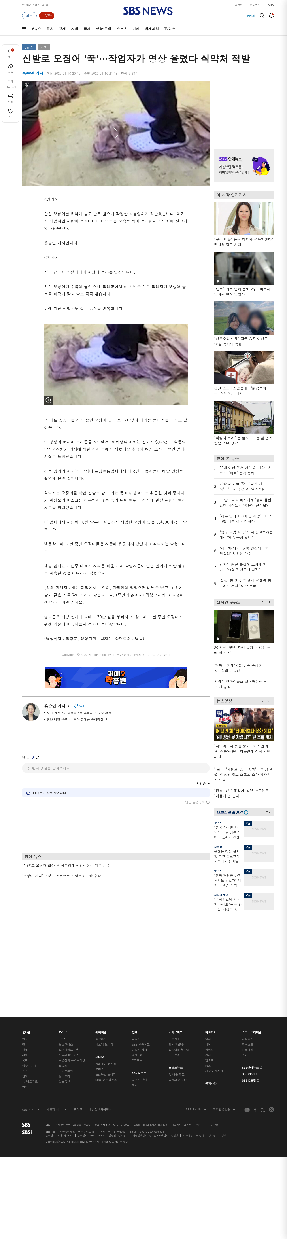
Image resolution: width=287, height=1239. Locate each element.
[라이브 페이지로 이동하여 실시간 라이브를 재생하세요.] (46, 15)
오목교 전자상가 (179, 978)
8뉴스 (36, 28)
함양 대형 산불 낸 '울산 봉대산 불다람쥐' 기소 (79, 719)
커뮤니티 (247, 948)
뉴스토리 (64, 975)
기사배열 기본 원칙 (193, 1034)
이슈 (25, 985)
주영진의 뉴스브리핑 (72, 959)
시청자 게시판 (214, 970)
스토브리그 (176, 954)
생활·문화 (103, 28)
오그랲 (218, 847)
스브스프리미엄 (252, 930)
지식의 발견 (221, 895)
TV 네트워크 (30, 980)
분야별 (26, 930)
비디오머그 (176, 930)
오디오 (99, 954)
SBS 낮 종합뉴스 (106, 978)
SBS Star (249, 972)
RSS (208, 964)
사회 (74, 28)
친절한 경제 (139, 948)
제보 (208, 943)
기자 (208, 954)
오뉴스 (63, 964)
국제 (87, 28)
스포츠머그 (176, 938)
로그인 (239, 5)
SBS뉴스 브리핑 (105, 973)
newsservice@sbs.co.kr (152, 1030)
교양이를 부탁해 (179, 948)
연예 (136, 28)
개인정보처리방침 (100, 1008)
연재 (135, 930)
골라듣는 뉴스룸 (105, 963)
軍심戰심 (101, 938)
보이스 (99, 968)
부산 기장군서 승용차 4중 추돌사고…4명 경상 (79, 713)
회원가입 (255, 5)
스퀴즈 (246, 954)
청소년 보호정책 (218, 1034)
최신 (25, 938)
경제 (62, 28)
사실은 (136, 938)
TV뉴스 (170, 28)
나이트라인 (66, 970)
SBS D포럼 (251, 978)
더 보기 (265, 602)
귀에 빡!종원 (177, 943)
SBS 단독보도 (141, 943)
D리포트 (137, 959)
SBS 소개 (31, 1008)
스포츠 (122, 28)
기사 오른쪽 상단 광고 (243, 109)
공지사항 (210, 982)
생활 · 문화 (29, 964)
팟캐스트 (247, 943)
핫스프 (218, 823)
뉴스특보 (64, 980)
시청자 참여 (56, 1008)
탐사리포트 (139, 970)
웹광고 (78, 1008)
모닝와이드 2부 (68, 954)
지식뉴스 (247, 938)
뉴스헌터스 (66, 943)
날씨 (208, 938)
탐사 (135, 984)
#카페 (251, 15)
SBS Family (196, 1008)
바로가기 (211, 930)
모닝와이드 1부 (68, 948)
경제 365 (138, 954)
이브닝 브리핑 (104, 943)
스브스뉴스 (176, 965)
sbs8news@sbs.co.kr (155, 1023)
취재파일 (152, 28)
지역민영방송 (224, 1008)
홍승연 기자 (56, 706)
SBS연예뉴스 (252, 965)
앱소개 (209, 959)
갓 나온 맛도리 (178, 973)
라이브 (209, 948)
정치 (49, 28)
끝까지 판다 (139, 978)
